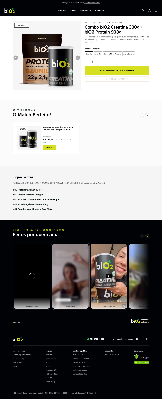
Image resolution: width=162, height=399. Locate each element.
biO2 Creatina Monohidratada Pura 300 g (34, 209)
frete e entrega (79, 362)
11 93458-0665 (95, 339)
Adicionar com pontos (117, 79)
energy (15, 366)
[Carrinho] (156, 10)
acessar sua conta (112, 355)
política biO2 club (80, 374)
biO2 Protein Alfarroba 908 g (28, 194)
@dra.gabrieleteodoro (109, 306)
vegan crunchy (18, 358)
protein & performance (22, 355)
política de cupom (80, 370)
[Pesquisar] (143, 10)
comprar (50, 147)
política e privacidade (81, 366)
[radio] (89, 54)
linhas (73, 10)
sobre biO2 (85, 10)
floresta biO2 (51, 370)
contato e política (80, 351)
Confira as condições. (92, 2)
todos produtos (19, 351)
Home (87, 22)
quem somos (51, 358)
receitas (49, 355)
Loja (93, 22)
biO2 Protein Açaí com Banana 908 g (32, 204)
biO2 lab (49, 378)
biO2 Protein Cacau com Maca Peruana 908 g (36, 199)
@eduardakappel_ (70, 306)
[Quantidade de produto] (92, 61)
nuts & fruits (17, 362)
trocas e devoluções (81, 358)
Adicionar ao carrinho (117, 70)
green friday (50, 381)
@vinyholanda (142, 306)
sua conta (109, 351)
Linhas (100, 22)
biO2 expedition (52, 374)
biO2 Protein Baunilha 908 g (27, 190)
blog (47, 362)
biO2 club (99, 10)
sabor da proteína (92, 49)
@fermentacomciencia (32, 306)
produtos (62, 10)
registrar (108, 358)
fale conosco (78, 355)
